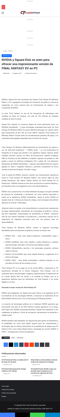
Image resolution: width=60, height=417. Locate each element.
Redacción (6, 73)
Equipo (4, 396)
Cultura (10, 51)
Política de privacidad (9, 393)
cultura (13, 337)
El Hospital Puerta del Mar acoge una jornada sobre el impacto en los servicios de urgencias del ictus (43, 371)
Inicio (4, 51)
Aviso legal (5, 386)
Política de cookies (8, 389)
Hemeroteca (7, 55)
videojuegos (20, 337)
